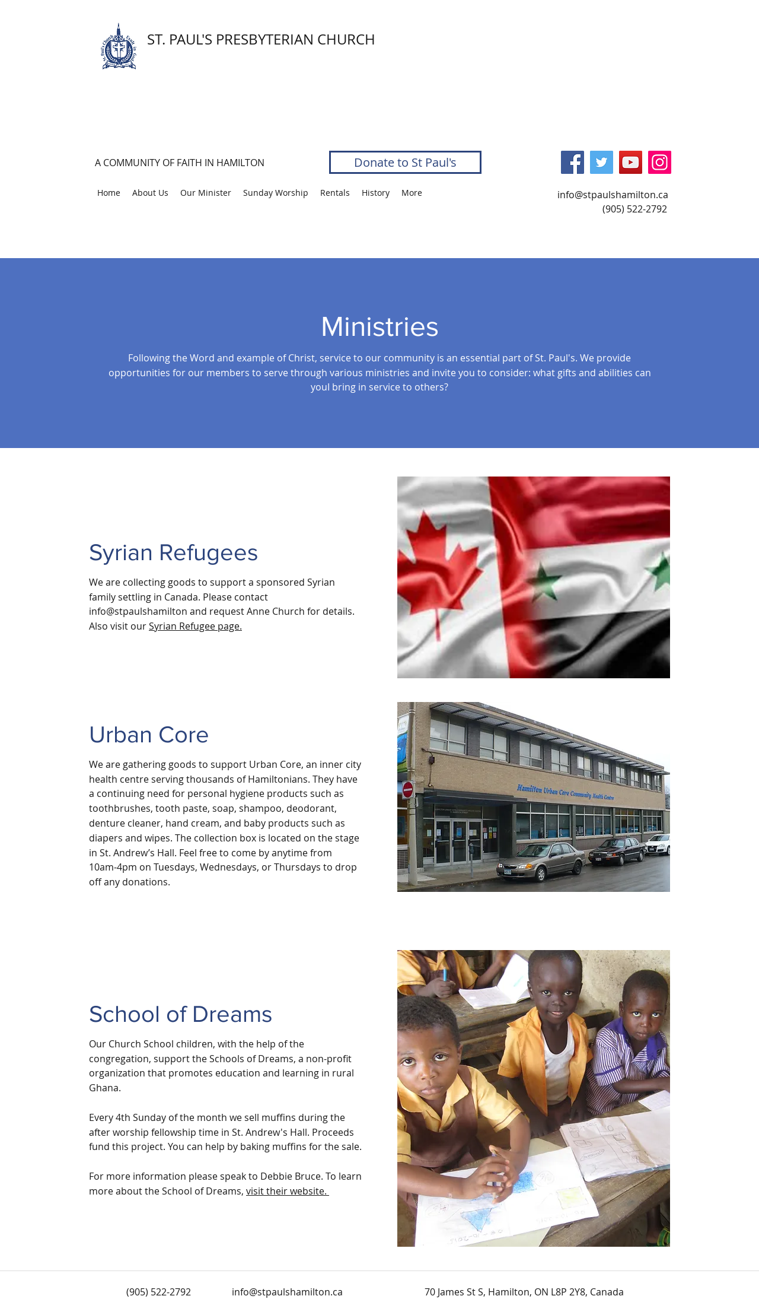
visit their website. (287, 1191)
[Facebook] (572, 162)
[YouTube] (630, 162)
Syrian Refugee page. (195, 626)
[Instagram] (659, 162)
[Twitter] (601, 162)
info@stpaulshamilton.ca (612, 194)
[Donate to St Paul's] (405, 162)
